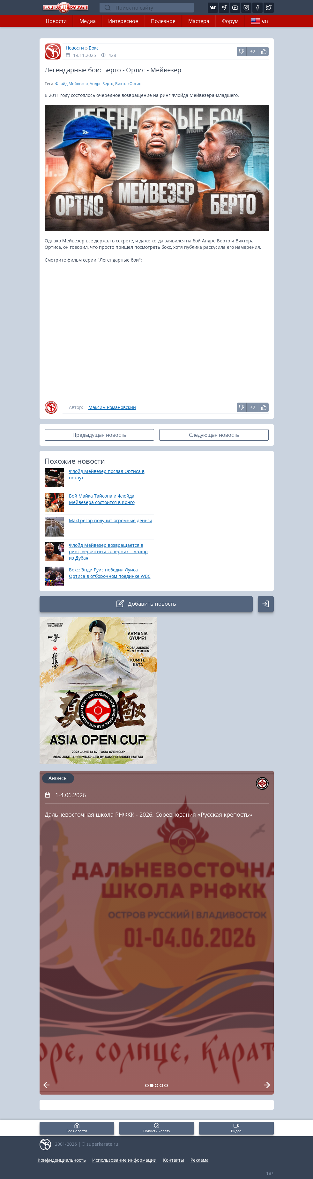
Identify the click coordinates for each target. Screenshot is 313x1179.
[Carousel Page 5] (166, 1085)
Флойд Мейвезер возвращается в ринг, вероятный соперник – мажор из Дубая (108, 551)
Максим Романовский (112, 407)
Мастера (198, 21)
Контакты (173, 1160)
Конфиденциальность (62, 1160)
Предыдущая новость (99, 434)
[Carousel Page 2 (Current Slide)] (151, 1085)
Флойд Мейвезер (71, 83)
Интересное (123, 21)
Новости (56, 21)
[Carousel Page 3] (156, 1085)
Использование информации (124, 1160)
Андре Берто (101, 83)
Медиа (87, 21)
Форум (230, 21)
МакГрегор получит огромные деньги (110, 520)
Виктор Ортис (128, 83)
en (259, 21)
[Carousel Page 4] (161, 1085)
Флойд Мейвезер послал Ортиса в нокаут (107, 474)
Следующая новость (214, 434)
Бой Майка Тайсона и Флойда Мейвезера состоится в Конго (102, 499)
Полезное (163, 21)
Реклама (199, 1160)
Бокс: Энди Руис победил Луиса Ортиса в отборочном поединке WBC (110, 573)
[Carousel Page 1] (147, 1085)
